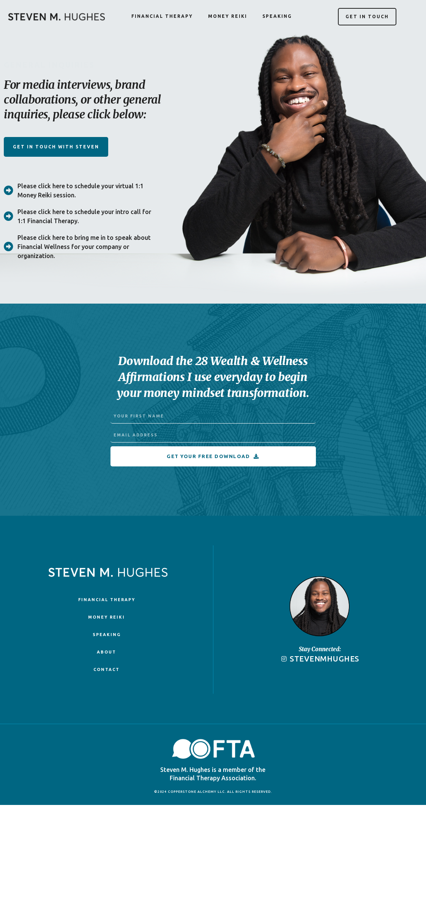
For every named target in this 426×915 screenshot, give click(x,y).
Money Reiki (227, 16)
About (106, 652)
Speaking (277, 16)
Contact (106, 669)
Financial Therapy (162, 16)
